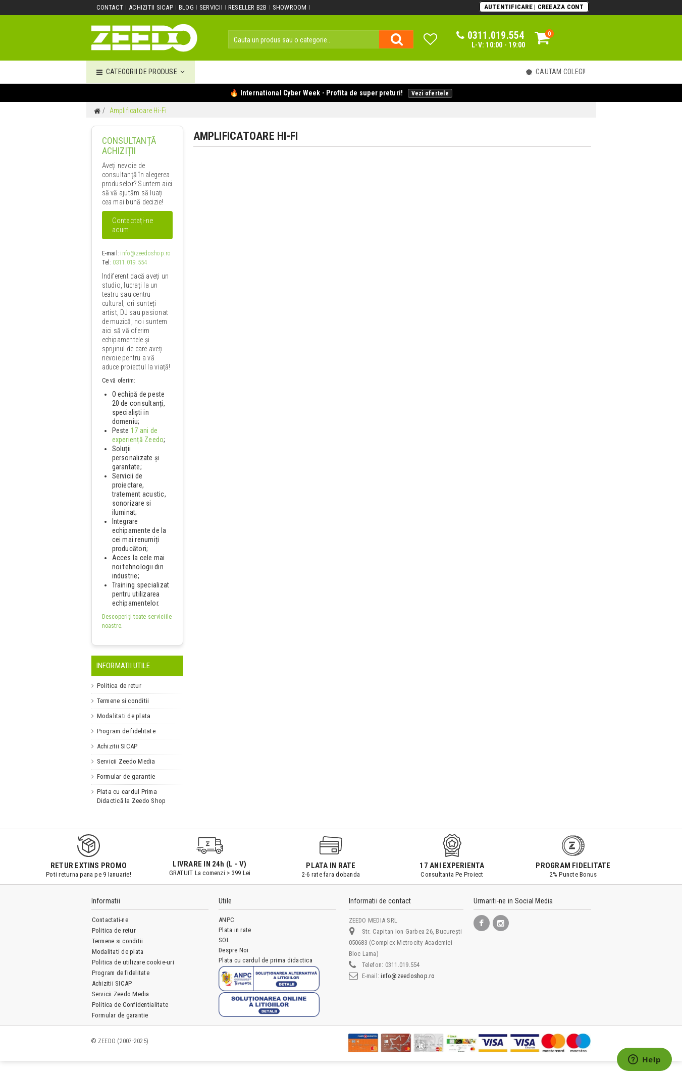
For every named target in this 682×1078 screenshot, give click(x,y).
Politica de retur (117, 685)
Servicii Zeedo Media (124, 761)
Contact (110, 7)
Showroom (290, 7)
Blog (186, 7)
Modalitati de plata (121, 716)
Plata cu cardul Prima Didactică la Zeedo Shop (138, 796)
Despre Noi (233, 950)
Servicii (211, 7)
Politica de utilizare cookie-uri (133, 962)
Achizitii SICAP (151, 7)
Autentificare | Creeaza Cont (534, 7)
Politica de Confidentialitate (130, 1004)
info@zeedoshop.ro (145, 253)
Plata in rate (235, 930)
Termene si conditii (122, 701)
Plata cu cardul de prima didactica (265, 960)
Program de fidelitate (124, 731)
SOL (224, 940)
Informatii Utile (123, 665)
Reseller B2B (247, 7)
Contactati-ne (110, 920)
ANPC (226, 920)
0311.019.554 (130, 262)
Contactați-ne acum (133, 225)
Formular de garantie (124, 776)
